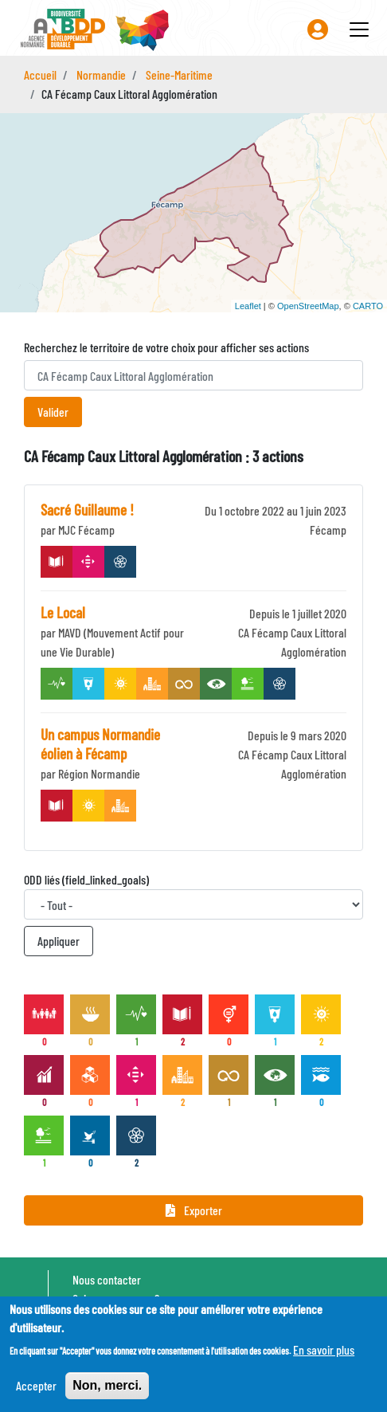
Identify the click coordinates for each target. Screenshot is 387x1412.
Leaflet (248, 306)
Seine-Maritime (179, 74)
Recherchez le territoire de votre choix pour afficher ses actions (166, 347)
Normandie (101, 74)
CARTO (368, 306)
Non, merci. (107, 1385)
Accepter (36, 1385)
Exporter (194, 1210)
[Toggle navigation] (359, 29)
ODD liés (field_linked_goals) (86, 879)
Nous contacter (106, 1279)
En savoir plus (323, 1349)
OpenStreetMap (308, 306)
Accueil (40, 74)
